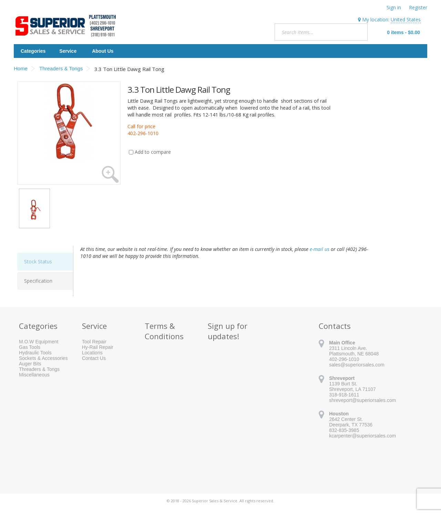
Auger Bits (30, 363)
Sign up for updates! (227, 331)
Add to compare (153, 152)
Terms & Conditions (164, 331)
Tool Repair (94, 341)
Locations (92, 352)
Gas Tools (29, 347)
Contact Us (94, 358)
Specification (38, 281)
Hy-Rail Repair (97, 347)
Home (21, 68)
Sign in (394, 7)
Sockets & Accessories (43, 358)
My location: (389, 19)
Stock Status (38, 261)
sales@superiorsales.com (356, 364)
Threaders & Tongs (39, 369)
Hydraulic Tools (35, 352)
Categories (33, 51)
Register (418, 7)
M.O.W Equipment (38, 341)
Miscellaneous (34, 374)
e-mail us (319, 249)
